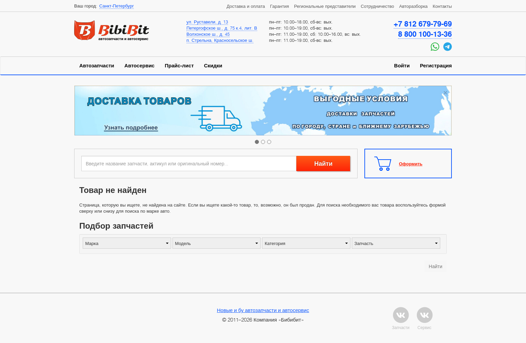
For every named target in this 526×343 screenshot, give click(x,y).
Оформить (411, 163)
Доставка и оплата (246, 6)
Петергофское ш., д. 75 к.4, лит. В (221, 28)
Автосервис (140, 66)
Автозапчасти (96, 66)
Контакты (442, 6)
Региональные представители (325, 6)
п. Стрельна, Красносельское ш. (219, 40)
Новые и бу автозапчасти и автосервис (263, 310)
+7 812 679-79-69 (423, 23)
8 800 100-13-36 (425, 34)
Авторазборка (413, 6)
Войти (402, 66)
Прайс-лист (179, 66)
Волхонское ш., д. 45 (208, 34)
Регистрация (436, 66)
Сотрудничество (377, 6)
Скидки (213, 66)
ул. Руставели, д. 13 (207, 21)
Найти (323, 163)
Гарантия (279, 6)
